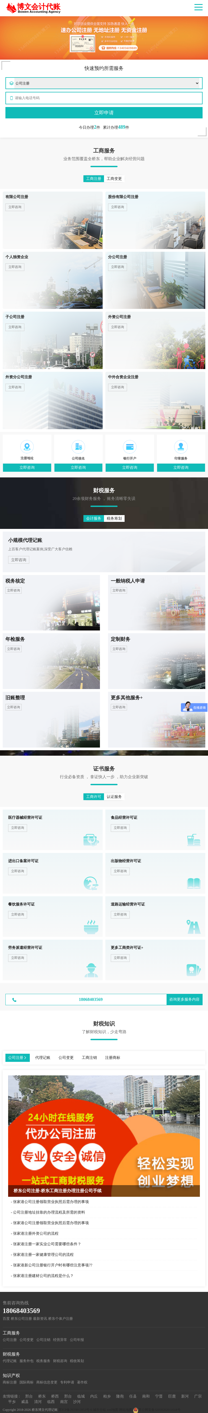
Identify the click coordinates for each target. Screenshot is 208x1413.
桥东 (42, 1396)
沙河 (77, 1402)
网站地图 (125, 1410)
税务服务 (43, 1361)
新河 (185, 1396)
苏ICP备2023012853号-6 (75, 1410)
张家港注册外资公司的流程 (35, 1233)
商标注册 (10, 1382)
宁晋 (159, 1396)
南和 (146, 1396)
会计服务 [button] (93, 518)
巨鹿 (172, 1396)
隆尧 (120, 1396)
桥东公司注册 (21, 1319)
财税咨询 (60, 1361)
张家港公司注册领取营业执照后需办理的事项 (51, 1202)
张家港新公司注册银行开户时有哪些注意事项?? (52, 1265)
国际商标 (27, 1382)
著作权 (82, 1382)
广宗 (198, 1396)
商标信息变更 (46, 1382)
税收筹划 (77, 1361)
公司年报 (77, 1340)
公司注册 (10, 1340)
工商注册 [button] (93, 179)
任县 (133, 1396)
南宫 (64, 1402)
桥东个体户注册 (60, 1319)
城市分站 (99, 1410)
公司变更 (27, 1340)
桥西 (55, 1396)
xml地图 (112, 1410)
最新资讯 (40, 1319)
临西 (51, 1402)
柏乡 (107, 1396)
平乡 (12, 1402)
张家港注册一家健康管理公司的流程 (43, 1255)
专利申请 (67, 1382)
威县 (25, 1402)
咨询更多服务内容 (184, 999)
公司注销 (43, 1340)
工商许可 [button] (93, 797)
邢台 (29, 1396)
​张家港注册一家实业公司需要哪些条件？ (47, 1244)
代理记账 (10, 1361)
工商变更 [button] (114, 179)
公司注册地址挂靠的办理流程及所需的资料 (49, 1212)
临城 (81, 1396)
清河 (38, 1402)
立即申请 (104, 112)
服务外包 (27, 1361)
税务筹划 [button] (114, 518)
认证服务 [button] (114, 797)
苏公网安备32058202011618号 (157, 1410)
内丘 (94, 1396)
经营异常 (60, 1340)
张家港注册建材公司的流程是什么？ (43, 1276)
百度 (6, 1319)
